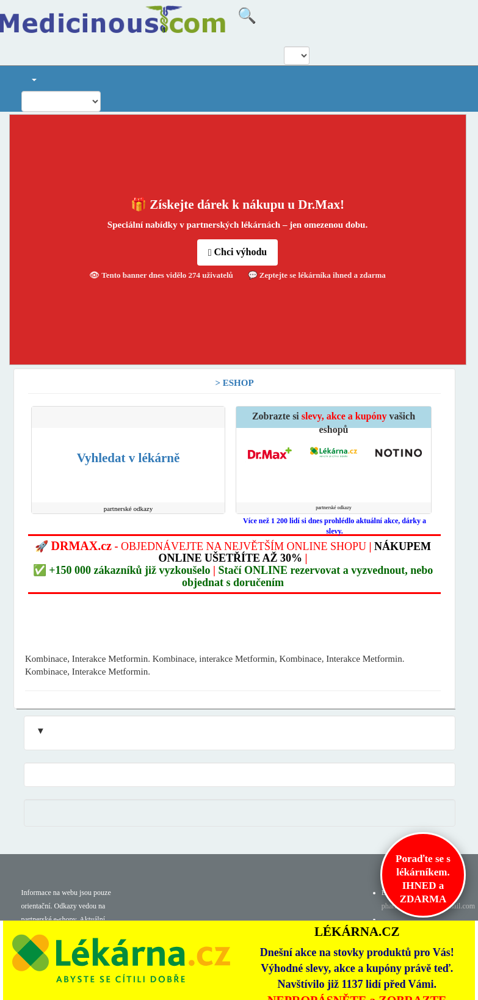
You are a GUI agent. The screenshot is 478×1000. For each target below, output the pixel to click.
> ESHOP (234, 383)
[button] (33, 78)
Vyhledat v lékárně (128, 458)
